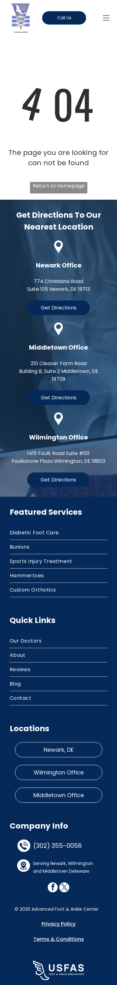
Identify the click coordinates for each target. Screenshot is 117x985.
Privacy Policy (58, 923)
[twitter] (64, 888)
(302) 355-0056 (57, 845)
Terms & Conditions (58, 939)
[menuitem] (58, 533)
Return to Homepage (59, 185)
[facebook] (53, 888)
